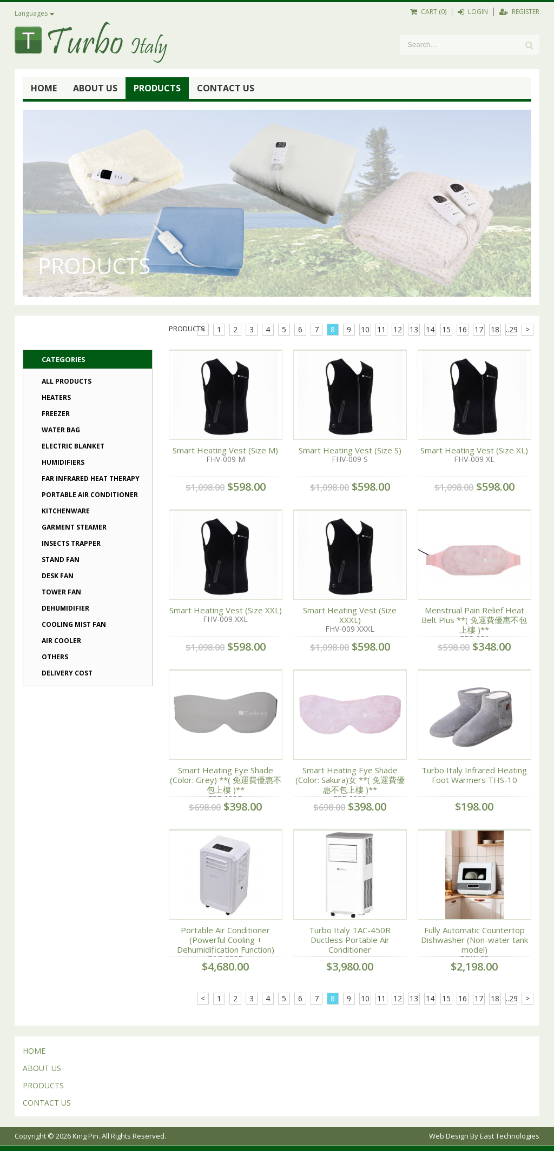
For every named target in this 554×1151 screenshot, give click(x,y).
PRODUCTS (157, 88)
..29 (511, 329)
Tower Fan (61, 592)
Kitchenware (66, 511)
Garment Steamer (74, 527)
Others (55, 656)
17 (478, 329)
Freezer (56, 413)
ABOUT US (95, 88)
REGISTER (519, 11)
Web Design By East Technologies (484, 1136)
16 (462, 329)
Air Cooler (61, 640)
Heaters (56, 397)
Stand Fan (61, 559)
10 (365, 329)
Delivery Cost (67, 673)
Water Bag (61, 429)
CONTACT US (225, 88)
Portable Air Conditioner (90, 494)
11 (381, 329)
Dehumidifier (65, 608)
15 (446, 329)
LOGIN (473, 11)
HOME (44, 88)
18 (495, 329)
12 (397, 329)
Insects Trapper (71, 543)
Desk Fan (58, 575)
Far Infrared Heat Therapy (91, 478)
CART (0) (428, 11)
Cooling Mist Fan (74, 624)
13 (414, 329)
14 (430, 329)
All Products (66, 381)
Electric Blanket (73, 446)
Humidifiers (63, 462)
